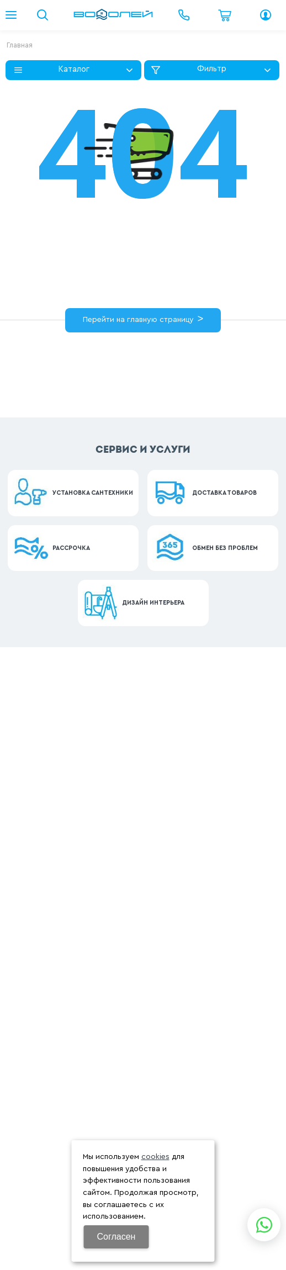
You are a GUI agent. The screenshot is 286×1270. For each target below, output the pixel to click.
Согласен (116, 1236)
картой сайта (178, 361)
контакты (79, 372)
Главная (20, 45)
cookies (155, 1157)
